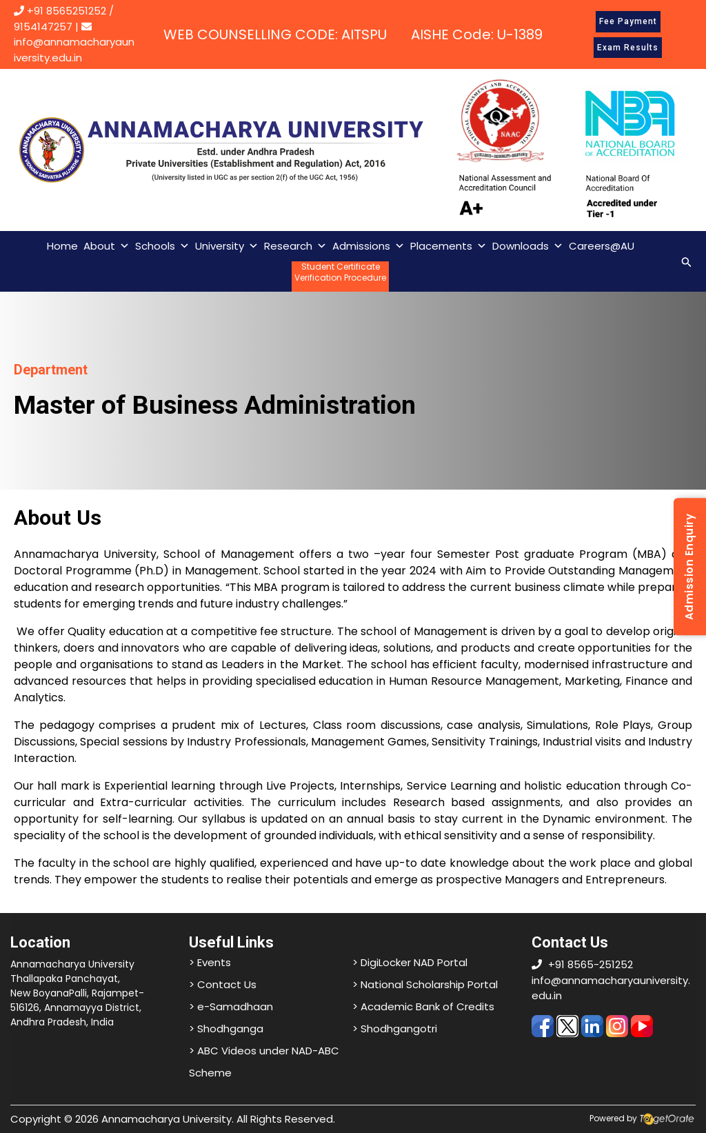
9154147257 (43, 26)
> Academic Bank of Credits (423, 1006)
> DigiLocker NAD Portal (409, 962)
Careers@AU (601, 246)
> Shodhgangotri (394, 1028)
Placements (448, 246)
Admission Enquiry (689, 566)
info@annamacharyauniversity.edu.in (74, 43)
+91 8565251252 (66, 10)
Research (295, 246)
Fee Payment (628, 21)
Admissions (368, 246)
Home (62, 246)
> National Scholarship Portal (425, 984)
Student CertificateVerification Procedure (340, 272)
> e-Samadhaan (231, 1006)
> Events (210, 962)
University (227, 246)
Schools (162, 246)
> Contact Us (222, 984)
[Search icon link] (686, 261)
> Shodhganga (226, 1028)
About (106, 246)
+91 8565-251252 (590, 964)
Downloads (527, 246)
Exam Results (627, 47)
